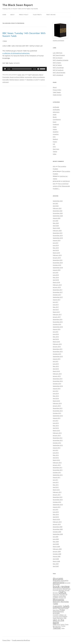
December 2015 (57, 349)
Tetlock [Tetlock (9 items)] (62, 624)
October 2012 (57, 443)
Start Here (56, 149)
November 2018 (58, 263)
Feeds (54, 127)
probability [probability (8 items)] (56, 615)
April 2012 (56, 458)
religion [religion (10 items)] (61, 615)
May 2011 (56, 485)
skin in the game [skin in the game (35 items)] (58, 621)
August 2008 (56, 556)
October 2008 (57, 554)
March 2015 (56, 371)
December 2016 (57, 319)
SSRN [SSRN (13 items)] (55, 624)
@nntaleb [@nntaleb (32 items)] (58, 578)
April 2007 (56, 566)
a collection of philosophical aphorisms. (16, 53)
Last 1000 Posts (57, 53)
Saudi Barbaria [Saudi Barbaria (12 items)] (58, 618)
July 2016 (55, 332)
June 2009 (56, 539)
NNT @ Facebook (58, 70)
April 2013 (56, 428)
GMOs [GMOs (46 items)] (62, 592)
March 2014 (56, 401)
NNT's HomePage (58, 68)
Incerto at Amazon (58, 40)
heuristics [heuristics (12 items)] (56, 594)
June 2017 (56, 304)
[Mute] (38, 69)
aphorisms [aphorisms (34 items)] (58, 582)
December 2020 (57, 211)
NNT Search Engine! (59, 55)
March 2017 (56, 312)
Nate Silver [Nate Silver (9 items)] (56, 610)
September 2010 (58, 504)
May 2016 (56, 337)
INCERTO (55, 132)
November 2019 (58, 235)
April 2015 (56, 369)
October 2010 (57, 502)
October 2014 (57, 383)
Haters (55, 129)
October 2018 (57, 265)
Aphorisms (56, 112)
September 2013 (58, 416)
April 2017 (56, 309)
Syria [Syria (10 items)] (58, 624)
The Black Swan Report (17, 5)
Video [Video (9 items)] (63, 628)
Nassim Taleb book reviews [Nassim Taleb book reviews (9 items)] (60, 608)
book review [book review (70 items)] (61, 586)
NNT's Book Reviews (59, 72)
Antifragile (56, 107)
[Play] (5, 69)
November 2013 (58, 411)
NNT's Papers (57, 63)
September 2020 (58, 216)
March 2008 (56, 561)
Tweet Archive (50, 15)
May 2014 (56, 396)
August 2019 (56, 240)
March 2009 (56, 546)
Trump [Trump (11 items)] (63, 626)
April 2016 (56, 339)
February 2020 (57, 230)
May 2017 (56, 307)
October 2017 (57, 295)
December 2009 (57, 527)
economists (28, 77)
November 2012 (58, 440)
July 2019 (55, 243)
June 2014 (56, 393)
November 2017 (58, 292)
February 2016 (57, 344)
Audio (19, 75)
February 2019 (57, 255)
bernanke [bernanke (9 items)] (67, 583)
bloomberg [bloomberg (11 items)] (56, 584)
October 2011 (57, 472)
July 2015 (55, 361)
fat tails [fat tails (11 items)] (67, 590)
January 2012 (57, 465)
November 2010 (58, 500)
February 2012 (57, 462)
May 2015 (56, 366)
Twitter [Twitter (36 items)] (57, 627)
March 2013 (56, 430)
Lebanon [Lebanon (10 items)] (55, 596)
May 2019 (56, 248)
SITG (54, 146)
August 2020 (56, 218)
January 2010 (57, 524)
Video (54, 154)
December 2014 (57, 379)
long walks (5, 80)
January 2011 (57, 495)
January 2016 (57, 346)
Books (55, 117)
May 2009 (56, 541)
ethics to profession (39, 77)
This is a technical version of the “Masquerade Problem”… (61, 186)
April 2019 (56, 250)
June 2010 (56, 512)
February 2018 (57, 285)
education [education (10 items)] (61, 590)
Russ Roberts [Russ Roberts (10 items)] (63, 616)
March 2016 (56, 342)
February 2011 (57, 492)
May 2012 (56, 455)
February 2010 (57, 522)
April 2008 (56, 559)
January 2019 (57, 258)
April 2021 (56, 206)
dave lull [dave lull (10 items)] (65, 589)
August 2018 (56, 270)
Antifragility (56, 109)
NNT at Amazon (57, 58)
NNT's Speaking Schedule (60, 60)
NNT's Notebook (58, 75)
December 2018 (57, 260)
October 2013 (57, 413)
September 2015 (58, 356)
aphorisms (35, 75)
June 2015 (56, 364)
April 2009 (56, 544)
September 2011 (58, 475)
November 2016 (58, 322)
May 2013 (56, 425)
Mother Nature (14, 80)
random (21, 80)
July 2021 (55, 203)
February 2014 (57, 403)
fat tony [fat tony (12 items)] (55, 593)
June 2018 (56, 275)
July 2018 (55, 272)
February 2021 (57, 208)
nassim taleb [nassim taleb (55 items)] (61, 606)
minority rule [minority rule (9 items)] (62, 597)
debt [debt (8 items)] (69, 589)
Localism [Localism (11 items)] (55, 597)
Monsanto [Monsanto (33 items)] (58, 599)
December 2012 (57, 438)
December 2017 (57, 290)
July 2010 (55, 509)
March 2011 (56, 490)
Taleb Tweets (37, 15)
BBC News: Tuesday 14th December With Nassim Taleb (24, 34)
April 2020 (56, 225)
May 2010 (56, 514)
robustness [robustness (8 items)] (56, 616)
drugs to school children (17, 77)
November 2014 (58, 381)
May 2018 (56, 277)
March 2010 (56, 519)
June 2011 (56, 482)
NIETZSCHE (66, 181)
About (12, 15)
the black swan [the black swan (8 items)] (57, 626)
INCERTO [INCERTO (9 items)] (62, 594)
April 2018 (56, 280)
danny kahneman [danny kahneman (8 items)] (57, 589)
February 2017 (57, 314)
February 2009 (57, 549)
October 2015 (57, 354)
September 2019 (58, 238)
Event (54, 122)
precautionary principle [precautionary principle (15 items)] (58, 612)
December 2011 (57, 467)
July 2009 (55, 537)
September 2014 (58, 386)
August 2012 (56, 448)
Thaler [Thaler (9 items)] (67, 624)
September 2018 (58, 267)
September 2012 (58, 445)
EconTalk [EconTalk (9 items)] (55, 590)
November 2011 (58, 470)
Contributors (57, 119)
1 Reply (4, 41)
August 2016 (56, 329)
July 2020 (55, 221)
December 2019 (57, 233)
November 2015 (58, 351)
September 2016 (58, 327)
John (23, 75)
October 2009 (57, 532)
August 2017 (56, 300)
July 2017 (55, 302)
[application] (24, 69)
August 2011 (56, 477)
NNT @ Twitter (57, 65)
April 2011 (56, 487)
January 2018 (57, 287)
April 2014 (56, 398)
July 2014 (55, 391)
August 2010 (56, 507)
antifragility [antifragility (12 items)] (64, 580)
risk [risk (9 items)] (65, 615)
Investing (55, 134)
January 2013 (57, 435)
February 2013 (57, 433)
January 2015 (57, 376)
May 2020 (56, 223)
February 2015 (57, 374)
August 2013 (56, 418)
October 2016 (57, 324)
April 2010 (56, 517)
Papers (55, 142)
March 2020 (56, 228)
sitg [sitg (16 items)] (65, 618)
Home (4, 15)
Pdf (54, 144)
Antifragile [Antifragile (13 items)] (56, 580)
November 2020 (58, 213)
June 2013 (56, 423)
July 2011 (55, 480)
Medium (55, 139)
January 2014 (57, 406)
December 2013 (57, 408)
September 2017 (58, 297)
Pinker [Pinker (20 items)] (62, 610)
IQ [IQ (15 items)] (66, 594)
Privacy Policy (23, 15)
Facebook (56, 124)
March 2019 (56, 253)
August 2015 (56, 359)
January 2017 (57, 317)
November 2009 (58, 529)
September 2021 (58, 201)
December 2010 (57, 497)
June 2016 (56, 334)
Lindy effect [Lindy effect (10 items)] (62, 596)
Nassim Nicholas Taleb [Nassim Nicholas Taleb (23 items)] (61, 602)
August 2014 (56, 388)
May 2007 (56, 564)
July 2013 (55, 421)
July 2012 (55, 450)
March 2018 (56, 282)
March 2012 (56, 460)
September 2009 (58, 534)
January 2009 (57, 551)
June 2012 (56, 453)
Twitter (55, 151)
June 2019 (56, 245)
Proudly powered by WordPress (21, 640)
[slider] (22, 68)
